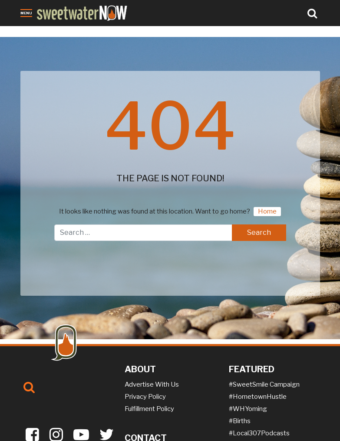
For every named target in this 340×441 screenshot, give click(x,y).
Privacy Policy (145, 397)
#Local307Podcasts (259, 433)
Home (267, 211)
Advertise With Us (152, 384)
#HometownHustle (258, 397)
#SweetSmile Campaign (264, 384)
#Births (240, 421)
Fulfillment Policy (149, 409)
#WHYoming (248, 409)
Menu (26, 13)
